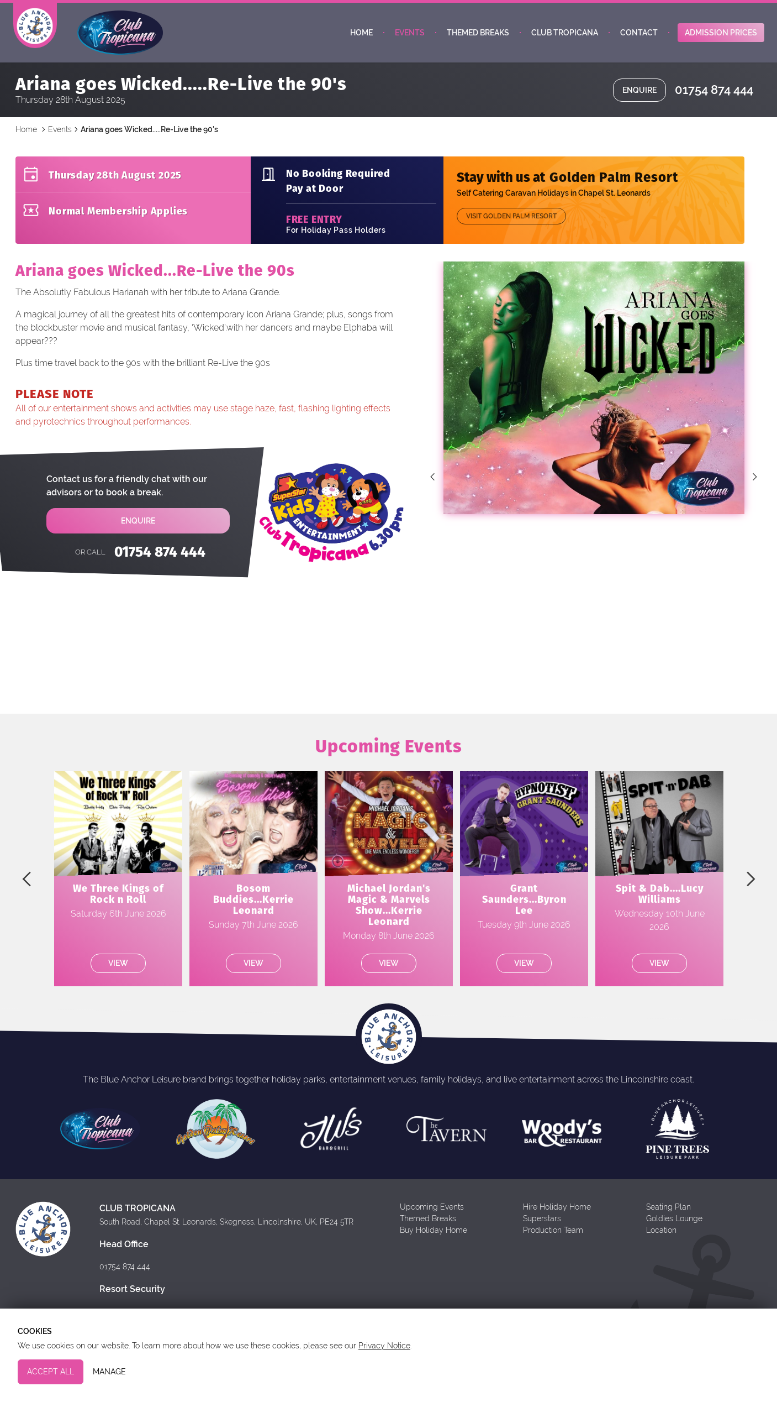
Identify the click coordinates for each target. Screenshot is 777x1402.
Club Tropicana (564, 37)
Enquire (639, 98)
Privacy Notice (384, 1345)
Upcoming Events (432, 1215)
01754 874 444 (714, 98)
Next (755, 484)
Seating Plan (668, 1215)
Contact (639, 37)
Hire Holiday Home (557, 1215)
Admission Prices (721, 37)
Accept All (50, 1371)
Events (410, 37)
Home (361, 37)
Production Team (553, 1238)
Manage (109, 1371)
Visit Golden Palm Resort (511, 224)
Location (661, 1238)
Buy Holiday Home (433, 1238)
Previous (433, 484)
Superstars (542, 1226)
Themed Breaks (478, 37)
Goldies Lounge (674, 1226)
